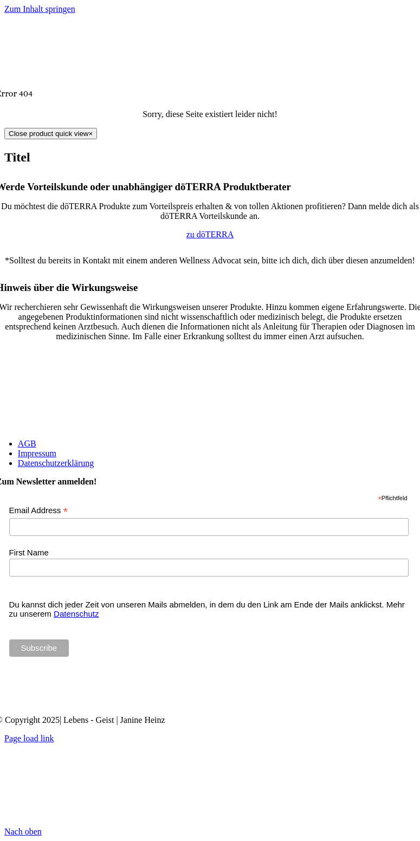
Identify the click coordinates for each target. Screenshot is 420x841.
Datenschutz (76, 613)
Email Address (38, 510)
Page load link (29, 738)
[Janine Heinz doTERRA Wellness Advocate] (210, 701)
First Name (29, 552)
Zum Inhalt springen (39, 9)
